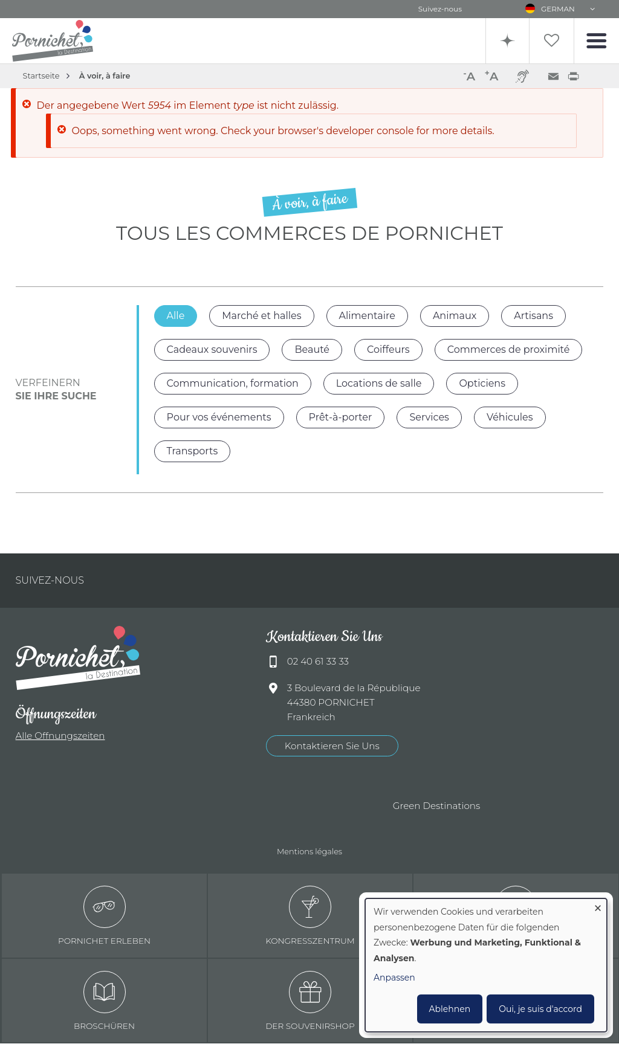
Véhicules (510, 417)
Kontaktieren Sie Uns (332, 746)
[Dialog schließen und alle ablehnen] (598, 906)
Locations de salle (379, 383)
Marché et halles (261, 315)
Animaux (454, 315)
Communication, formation (233, 383)
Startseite (41, 75)
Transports (192, 451)
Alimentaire (367, 315)
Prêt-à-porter (340, 417)
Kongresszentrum (310, 916)
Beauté (311, 349)
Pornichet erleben (104, 916)
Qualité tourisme (230, 806)
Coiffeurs (388, 349)
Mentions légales (309, 851)
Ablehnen (450, 1009)
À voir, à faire (105, 75)
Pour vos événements (219, 417)
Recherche (506, 40)
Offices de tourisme (290, 806)
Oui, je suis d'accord (540, 1009)
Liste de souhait (550, 40)
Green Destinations (437, 806)
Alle (176, 315)
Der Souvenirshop (310, 1001)
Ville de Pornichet (163, 806)
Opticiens (482, 383)
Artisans (533, 315)
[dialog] (486, 965)
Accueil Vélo (350, 806)
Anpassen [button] (394, 977)
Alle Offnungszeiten (60, 735)
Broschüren (104, 1001)
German (558, 8)
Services (429, 417)
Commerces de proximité (508, 349)
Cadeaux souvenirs (212, 349)
